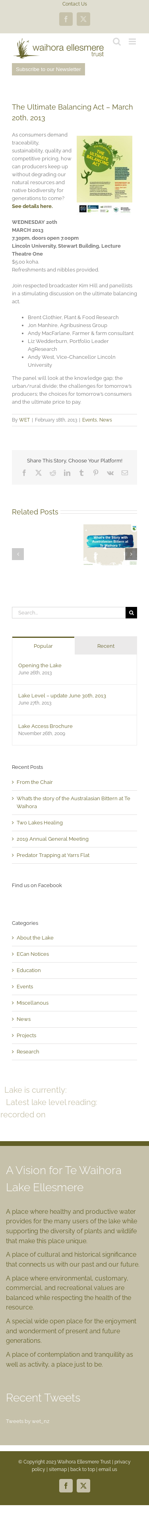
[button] (18, 554)
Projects (26, 1035)
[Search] (131, 612)
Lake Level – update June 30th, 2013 (62, 696)
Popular (43, 646)
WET (24, 420)
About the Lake (35, 938)
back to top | (84, 1469)
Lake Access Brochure (45, 726)
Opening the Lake (40, 665)
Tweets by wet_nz (27, 1421)
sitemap (58, 1469)
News (105, 420)
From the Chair (35, 782)
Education (29, 970)
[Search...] (69, 612)
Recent (105, 646)
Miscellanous (32, 1003)
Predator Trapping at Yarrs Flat (53, 855)
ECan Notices (33, 954)
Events (89, 420)
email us (108, 1469)
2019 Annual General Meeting (53, 839)
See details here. (32, 206)
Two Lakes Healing (40, 823)
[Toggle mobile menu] (133, 41)
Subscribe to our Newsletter (48, 69)
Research (28, 1052)
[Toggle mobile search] (117, 41)
